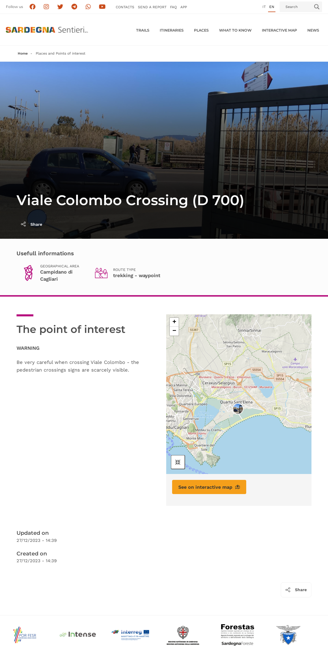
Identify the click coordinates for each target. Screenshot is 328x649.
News (313, 30)
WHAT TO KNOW (235, 30)
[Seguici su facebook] (32, 7)
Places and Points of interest (60, 53)
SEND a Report (152, 7)
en (271, 7)
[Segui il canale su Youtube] (102, 7)
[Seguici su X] (60, 7)
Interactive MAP (279, 30)
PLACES (201, 30)
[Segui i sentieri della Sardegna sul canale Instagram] (46, 7)
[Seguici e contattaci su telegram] (74, 7)
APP (183, 7)
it (264, 7)
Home (23, 53)
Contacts (125, 7)
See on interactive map (209, 487)
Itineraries (172, 30)
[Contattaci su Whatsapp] (88, 7)
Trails (142, 30)
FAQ (173, 7)
